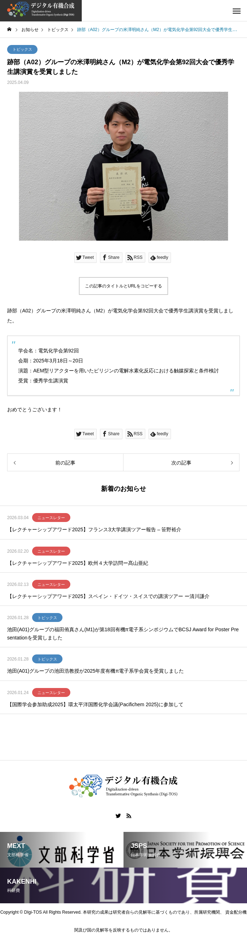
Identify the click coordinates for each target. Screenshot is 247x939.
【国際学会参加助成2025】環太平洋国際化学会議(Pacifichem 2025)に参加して (95, 704)
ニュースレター (51, 518)
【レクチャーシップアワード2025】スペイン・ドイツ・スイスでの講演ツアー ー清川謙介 (108, 596)
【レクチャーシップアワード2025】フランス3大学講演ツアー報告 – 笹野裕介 (94, 529)
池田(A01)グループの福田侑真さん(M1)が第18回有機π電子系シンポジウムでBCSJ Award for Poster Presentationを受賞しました (123, 633)
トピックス (22, 49)
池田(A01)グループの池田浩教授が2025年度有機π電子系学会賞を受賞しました (95, 671)
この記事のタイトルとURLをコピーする (123, 285)
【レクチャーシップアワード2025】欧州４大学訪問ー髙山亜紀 (77, 563)
